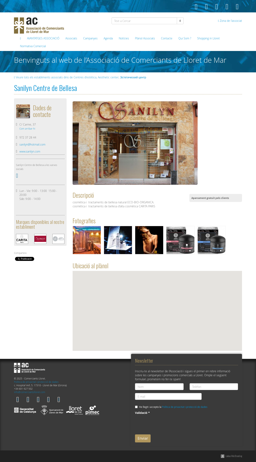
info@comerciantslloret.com (29, 392)
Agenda (108, 38)
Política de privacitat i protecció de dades (36, 381)
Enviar (143, 438)
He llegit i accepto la (173, 406)
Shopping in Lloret (208, 38)
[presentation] (165, 423)
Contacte (166, 38)
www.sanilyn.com (29, 151)
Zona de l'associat (230, 21)
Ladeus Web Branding (234, 456)
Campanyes (90, 38)
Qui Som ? (184, 38)
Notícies (124, 38)
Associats (71, 38)
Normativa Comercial (33, 46)
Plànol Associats (145, 38)
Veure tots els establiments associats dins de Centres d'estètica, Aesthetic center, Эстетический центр (80, 77)
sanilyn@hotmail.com (32, 144)
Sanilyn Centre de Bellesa (45, 87)
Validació (142, 413)
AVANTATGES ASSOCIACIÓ (43, 38)
